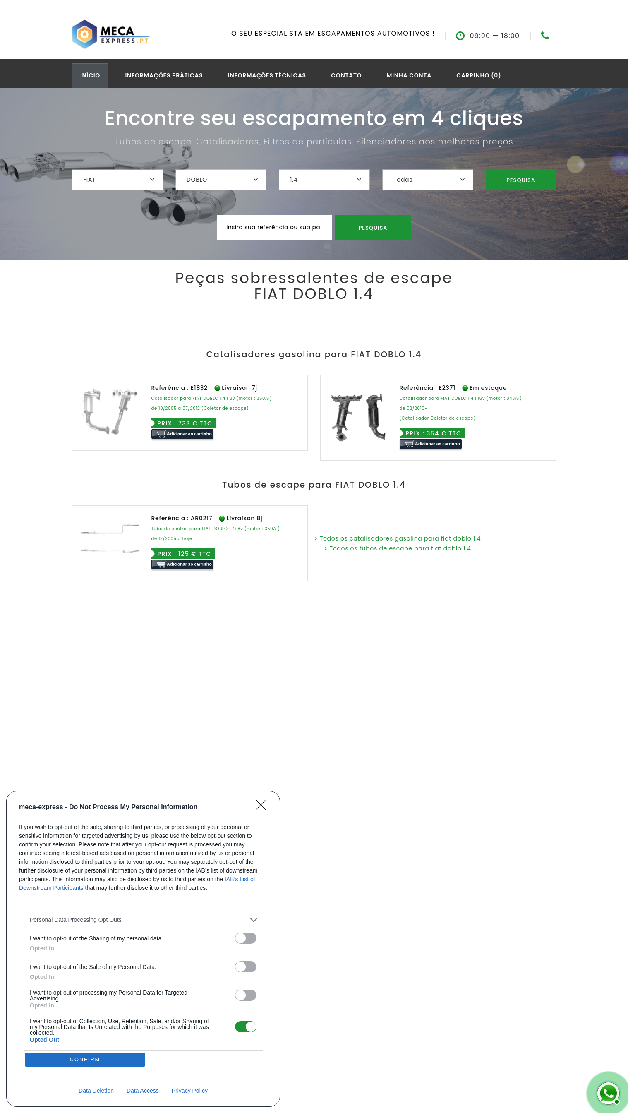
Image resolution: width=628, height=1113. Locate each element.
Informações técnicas (267, 75)
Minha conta (409, 75)
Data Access (143, 1090)
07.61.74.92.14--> (555, 36)
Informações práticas (164, 75)
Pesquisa (520, 180)
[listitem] (143, 1038)
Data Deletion (96, 1090)
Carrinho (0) (478, 75)
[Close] (263, 925)
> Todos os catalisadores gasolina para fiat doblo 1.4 (397, 538)
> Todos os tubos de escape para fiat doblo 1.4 (397, 548)
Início (90, 75)
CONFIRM (86, 1058)
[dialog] (143, 1007)
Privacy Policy (190, 1090)
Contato (346, 75)
